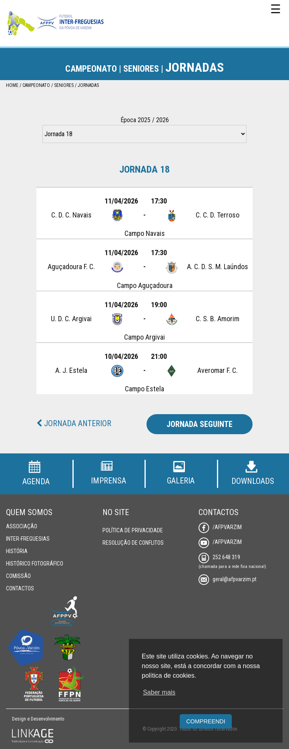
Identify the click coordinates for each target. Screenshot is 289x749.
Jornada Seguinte (200, 424)
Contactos (20, 588)
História (17, 551)
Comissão (18, 576)
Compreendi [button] (205, 721)
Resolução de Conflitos (133, 543)
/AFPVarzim (220, 527)
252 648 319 (219, 557)
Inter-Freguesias (28, 539)
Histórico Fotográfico (34, 563)
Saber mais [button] (159, 692)
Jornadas (88, 85)
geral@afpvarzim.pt (228, 579)
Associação (21, 526)
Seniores (64, 85)
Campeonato (36, 85)
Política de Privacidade (132, 530)
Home (12, 85)
